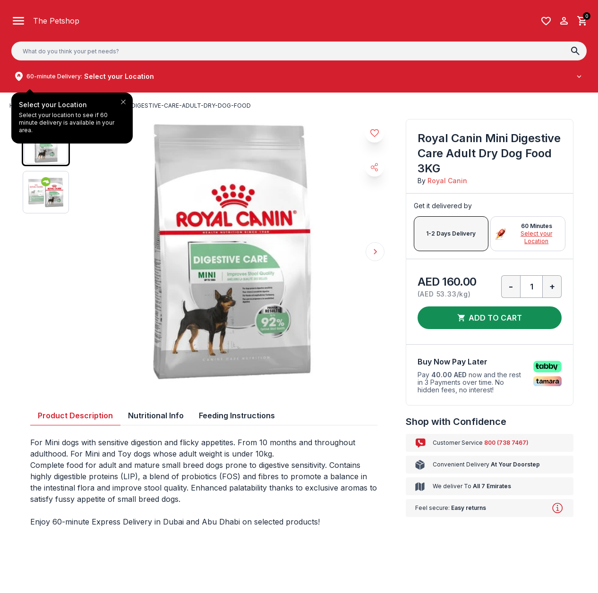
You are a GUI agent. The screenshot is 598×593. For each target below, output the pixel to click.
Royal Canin (447, 181)
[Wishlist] (546, 21)
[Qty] (531, 286)
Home (18, 105)
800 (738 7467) (506, 442)
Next (375, 251)
